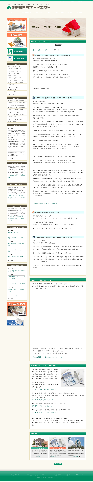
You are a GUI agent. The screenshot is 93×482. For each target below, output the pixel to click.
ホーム (13, 12)
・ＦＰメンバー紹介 (13, 87)
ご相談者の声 (19, 475)
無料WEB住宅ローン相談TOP (41, 50)
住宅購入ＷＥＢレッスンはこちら (42, 406)
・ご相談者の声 (12, 89)
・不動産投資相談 (12, 121)
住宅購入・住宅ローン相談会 (32, 474)
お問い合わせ (81, 1)
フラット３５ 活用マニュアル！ (16, 296)
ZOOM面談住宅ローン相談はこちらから (45, 203)
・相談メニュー (12, 75)
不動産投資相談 (67, 474)
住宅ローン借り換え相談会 (55, 474)
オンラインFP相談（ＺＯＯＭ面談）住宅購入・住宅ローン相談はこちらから (16, 176)
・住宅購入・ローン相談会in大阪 (16, 107)
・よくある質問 (12, 91)
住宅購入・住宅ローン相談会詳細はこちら (44, 389)
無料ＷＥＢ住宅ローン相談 (67, 475)
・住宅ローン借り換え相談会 (15, 109)
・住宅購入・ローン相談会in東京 (16, 103)
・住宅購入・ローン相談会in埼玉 (16, 105)
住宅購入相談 (44, 474)
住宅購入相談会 (26, 12)
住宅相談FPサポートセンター (16, 474)
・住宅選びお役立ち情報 (14, 78)
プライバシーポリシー (47, 475)
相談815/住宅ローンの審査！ (15, 232)
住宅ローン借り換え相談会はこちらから (44, 400)
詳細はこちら (40, 456)
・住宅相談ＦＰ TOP (14, 66)
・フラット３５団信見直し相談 (16, 114)
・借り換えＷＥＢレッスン (15, 71)
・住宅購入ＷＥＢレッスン (15, 68)
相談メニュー (40, 12)
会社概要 (79, 12)
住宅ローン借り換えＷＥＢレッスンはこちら (45, 412)
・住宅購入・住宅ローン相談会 (16, 100)
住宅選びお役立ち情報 (78, 474)
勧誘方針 (57, 475)
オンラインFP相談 (53, 12)
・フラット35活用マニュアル (15, 82)
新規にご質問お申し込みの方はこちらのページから (48, 357)
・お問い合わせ (12, 94)
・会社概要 (11, 84)
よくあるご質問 (70, 1)
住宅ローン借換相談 (66, 12)
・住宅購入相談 (12, 116)
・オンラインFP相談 (13, 73)
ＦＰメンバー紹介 (59, 1)
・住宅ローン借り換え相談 (15, 119)
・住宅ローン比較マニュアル (15, 80)
